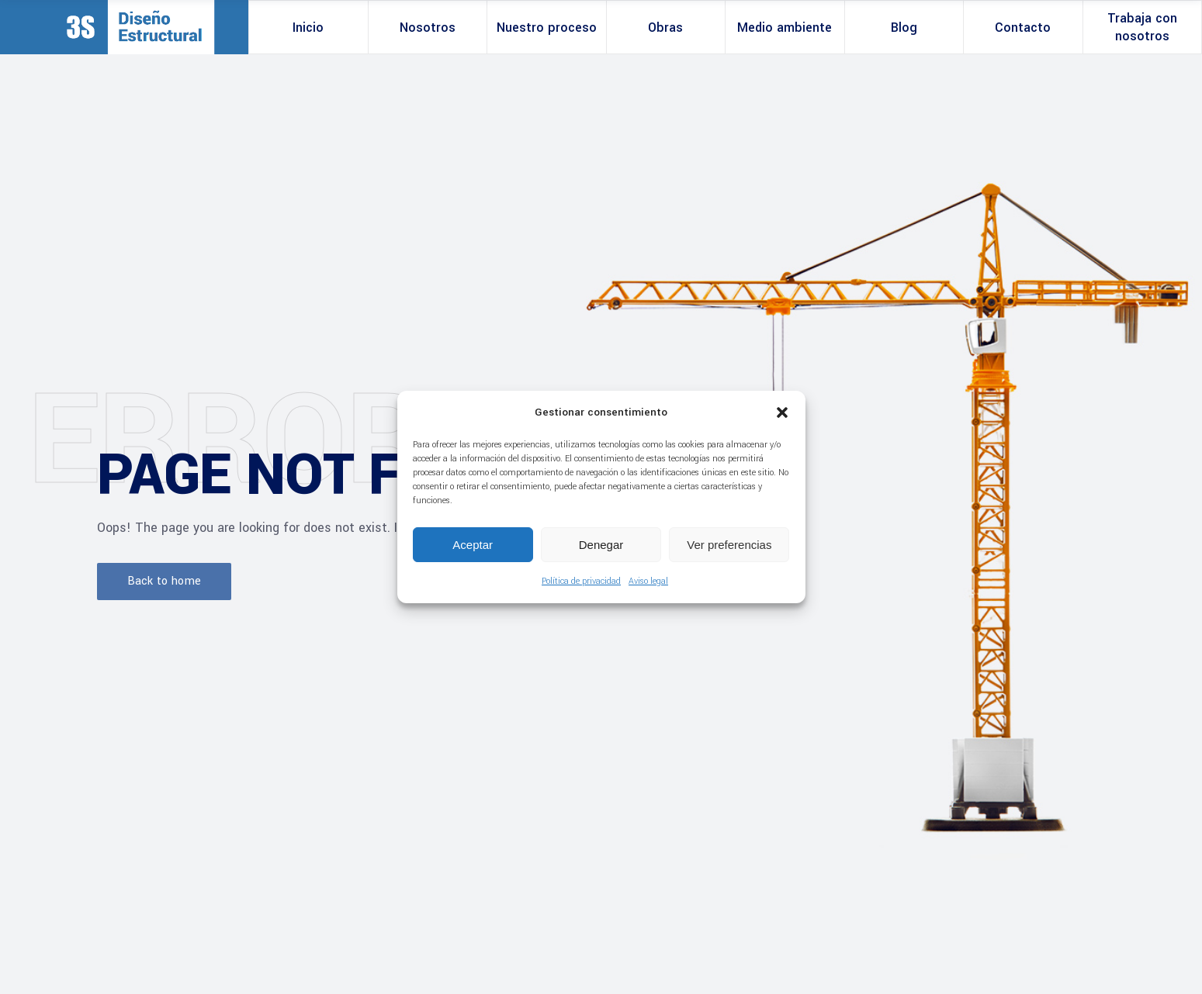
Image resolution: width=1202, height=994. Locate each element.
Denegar (601, 544)
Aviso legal (648, 581)
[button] (782, 412)
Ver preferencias (729, 544)
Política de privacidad (581, 581)
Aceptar (472, 544)
